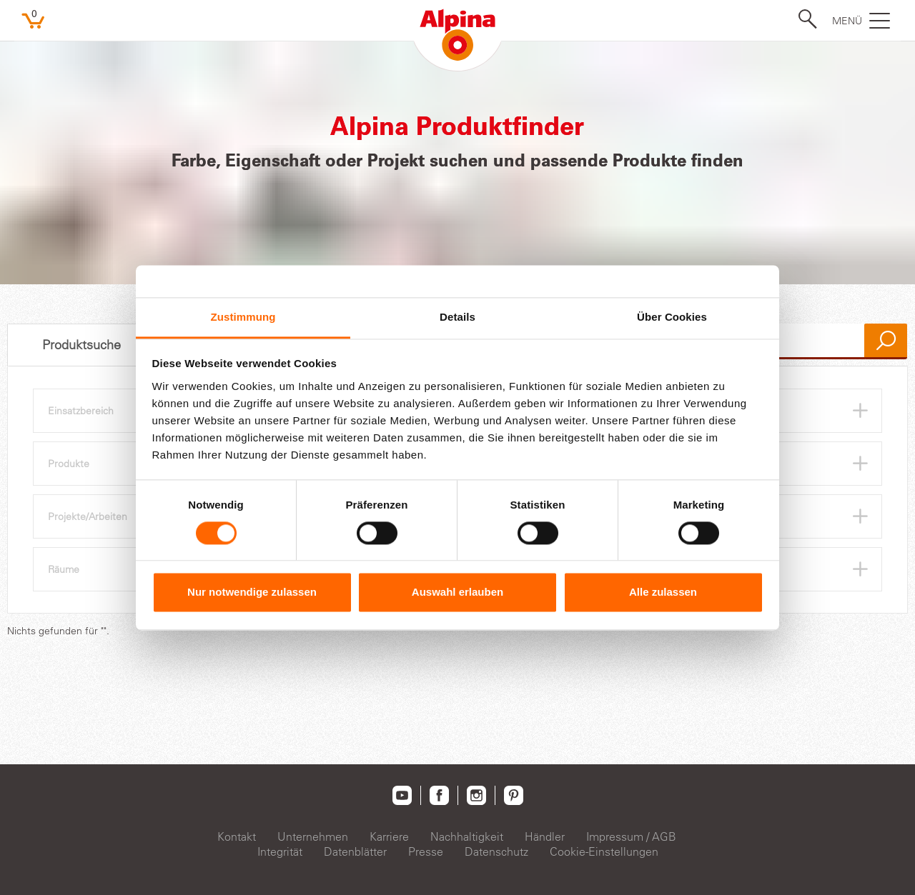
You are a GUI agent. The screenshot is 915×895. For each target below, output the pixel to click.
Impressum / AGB (631, 836)
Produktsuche (81, 345)
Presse (425, 851)
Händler (545, 836)
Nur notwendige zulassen (252, 592)
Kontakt (236, 836)
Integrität (279, 851)
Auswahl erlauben (457, 592)
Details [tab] (457, 317)
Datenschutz (496, 851)
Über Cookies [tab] (672, 317)
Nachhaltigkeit (466, 836)
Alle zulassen (663, 592)
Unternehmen (312, 836)
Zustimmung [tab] (243, 317)
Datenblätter (355, 851)
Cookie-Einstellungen (604, 851)
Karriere (389, 836)
